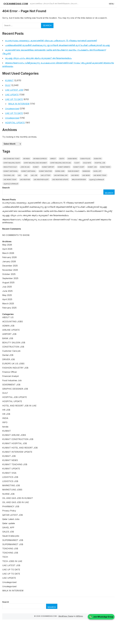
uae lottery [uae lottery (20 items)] (45, 175)
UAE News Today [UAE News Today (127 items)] (10, 179)
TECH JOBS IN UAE (12, 561)
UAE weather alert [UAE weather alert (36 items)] (41, 179)
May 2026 (7, 244)
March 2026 (8, 253)
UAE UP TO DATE (14, 99)
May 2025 (7, 295)
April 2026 (7, 249)
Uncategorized (12, 108)
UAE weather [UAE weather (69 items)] (25, 179)
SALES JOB (8, 531)
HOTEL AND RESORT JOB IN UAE (19, 405)
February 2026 (9, 257)
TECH (5, 557)
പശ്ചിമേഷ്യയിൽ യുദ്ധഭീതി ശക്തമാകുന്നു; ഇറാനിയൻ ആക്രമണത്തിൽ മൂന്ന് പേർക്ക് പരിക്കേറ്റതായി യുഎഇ (57, 45)
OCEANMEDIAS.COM (15, 3)
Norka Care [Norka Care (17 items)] (60, 171)
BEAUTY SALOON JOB (13, 342)
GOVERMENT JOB (11, 384)
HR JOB (6, 410)
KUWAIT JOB (9, 456)
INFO (4, 422)
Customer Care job (11, 351)
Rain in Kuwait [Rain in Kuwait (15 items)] (73, 171)
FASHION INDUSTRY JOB (15, 367)
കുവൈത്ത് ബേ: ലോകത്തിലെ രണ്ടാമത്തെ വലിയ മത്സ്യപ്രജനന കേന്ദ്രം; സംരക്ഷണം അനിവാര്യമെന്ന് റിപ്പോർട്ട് (57, 211)
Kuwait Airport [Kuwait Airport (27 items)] (48, 167)
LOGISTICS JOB (10, 477)
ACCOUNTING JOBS (12, 321)
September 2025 (10, 278)
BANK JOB (7, 338)
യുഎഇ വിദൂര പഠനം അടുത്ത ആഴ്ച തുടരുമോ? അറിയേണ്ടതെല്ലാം (38, 58)
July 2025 (7, 286)
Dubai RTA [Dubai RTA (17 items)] (97, 158)
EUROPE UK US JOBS (13, 363)
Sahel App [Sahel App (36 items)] (97, 171)
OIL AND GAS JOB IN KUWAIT (17, 498)
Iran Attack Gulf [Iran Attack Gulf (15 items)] (10, 167)
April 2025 (7, 299)
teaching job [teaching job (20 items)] (9, 175)
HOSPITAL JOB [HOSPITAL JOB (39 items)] (100, 163)
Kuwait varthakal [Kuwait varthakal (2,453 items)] (11, 171)
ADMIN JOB (8, 325)
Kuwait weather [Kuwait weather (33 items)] (45, 171)
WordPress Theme (65, 616)
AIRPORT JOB (9, 334)
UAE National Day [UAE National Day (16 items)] (61, 175)
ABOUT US (7, 317)
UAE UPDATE (12, 94)
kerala (5, 426)
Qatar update (8, 523)
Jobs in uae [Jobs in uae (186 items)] (25, 167)
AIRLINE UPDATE (11, 330)
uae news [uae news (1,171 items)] (75, 175)
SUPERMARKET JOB (12, 540)
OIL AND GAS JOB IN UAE (15, 502)
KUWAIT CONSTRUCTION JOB (17, 439)
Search (6, 187)
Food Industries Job (12, 380)
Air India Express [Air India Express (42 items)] (40, 158)
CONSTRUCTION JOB (13, 346)
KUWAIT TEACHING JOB (14, 464)
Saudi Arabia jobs (10, 536)
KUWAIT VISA (9, 473)
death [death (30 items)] (61, 158)
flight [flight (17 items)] (77, 163)
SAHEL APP (8, 527)
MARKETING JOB (11, 485)
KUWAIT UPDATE (11, 468)
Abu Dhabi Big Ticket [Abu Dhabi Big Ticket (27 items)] (12, 158)
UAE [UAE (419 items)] (19, 175)
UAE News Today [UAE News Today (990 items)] (99, 175)
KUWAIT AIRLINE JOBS (14, 435)
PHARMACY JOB (10, 506)
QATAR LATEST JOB (12, 515)
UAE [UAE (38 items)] (25, 175)
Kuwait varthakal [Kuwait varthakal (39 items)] (28, 171)
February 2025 (9, 307)
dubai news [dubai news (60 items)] (72, 158)
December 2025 (10, 265)
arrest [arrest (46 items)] (53, 158)
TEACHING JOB (10, 548)
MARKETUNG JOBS (12, 489)
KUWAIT (9, 80)
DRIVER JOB (8, 359)
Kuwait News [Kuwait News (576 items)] (105, 167)
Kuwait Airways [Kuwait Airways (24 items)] (64, 167)
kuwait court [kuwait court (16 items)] (78, 167)
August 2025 (8, 282)
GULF (8, 85)
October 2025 (8, 274)
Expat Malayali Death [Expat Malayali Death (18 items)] (12, 163)
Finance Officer (9, 372)
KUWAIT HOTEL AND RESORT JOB (20, 447)
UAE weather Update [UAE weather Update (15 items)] (60, 179)
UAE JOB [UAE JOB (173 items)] (34, 175)
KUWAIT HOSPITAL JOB (14, 443)
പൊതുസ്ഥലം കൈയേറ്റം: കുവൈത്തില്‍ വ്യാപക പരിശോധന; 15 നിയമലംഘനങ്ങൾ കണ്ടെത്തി (51, 40)
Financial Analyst (10, 376)
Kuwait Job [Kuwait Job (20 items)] (92, 167)
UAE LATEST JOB (14, 90)
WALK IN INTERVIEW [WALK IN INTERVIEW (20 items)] (79, 179)
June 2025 (7, 291)
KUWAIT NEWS (10, 460)
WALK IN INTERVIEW (18, 103)
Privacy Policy (9, 510)
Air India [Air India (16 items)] (26, 158)
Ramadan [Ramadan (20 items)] (86, 171)
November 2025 (10, 270)
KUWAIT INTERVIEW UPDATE (17, 452)
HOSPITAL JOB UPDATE (14, 397)
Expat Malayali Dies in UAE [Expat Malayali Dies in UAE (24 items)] (60, 163)
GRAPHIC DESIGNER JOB (15, 389)
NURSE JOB (8, 494)
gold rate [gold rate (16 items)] (87, 163)
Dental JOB (7, 355)
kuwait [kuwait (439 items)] (36, 167)
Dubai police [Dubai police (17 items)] (85, 158)
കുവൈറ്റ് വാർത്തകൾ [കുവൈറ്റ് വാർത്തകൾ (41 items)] (11, 184)
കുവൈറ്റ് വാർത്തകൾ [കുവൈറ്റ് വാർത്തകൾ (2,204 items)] (96, 179)
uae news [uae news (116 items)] (86, 175)
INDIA (5, 418)
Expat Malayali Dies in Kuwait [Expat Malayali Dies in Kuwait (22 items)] (35, 163)
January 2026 (9, 261)
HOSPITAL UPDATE (15, 122)
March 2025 (8, 303)
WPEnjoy (79, 616)
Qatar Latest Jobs (10, 519)
